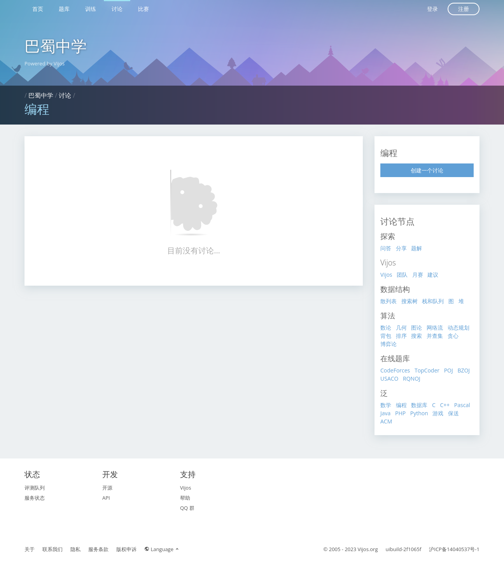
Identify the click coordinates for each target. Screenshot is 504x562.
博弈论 (388, 344)
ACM (386, 421)
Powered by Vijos (44, 63)
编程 (401, 405)
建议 (432, 274)
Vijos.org (368, 549)
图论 (416, 327)
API (106, 497)
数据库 (419, 405)
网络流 (435, 327)
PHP (400, 413)
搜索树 (409, 301)
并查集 (435, 335)
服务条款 (98, 549)
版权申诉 (126, 549)
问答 (385, 248)
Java (385, 413)
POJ (448, 370)
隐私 (75, 549)
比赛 (143, 8)
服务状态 (34, 497)
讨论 (117, 8)
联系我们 (52, 549)
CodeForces (395, 370)
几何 (401, 327)
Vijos (386, 274)
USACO (389, 378)
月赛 (417, 274)
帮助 (185, 497)
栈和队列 (433, 301)
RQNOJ (411, 378)
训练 (90, 8)
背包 (385, 335)
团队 (402, 274)
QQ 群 (187, 507)
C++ (445, 405)
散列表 (388, 301)
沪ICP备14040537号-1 (454, 549)
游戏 (437, 413)
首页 (37, 8)
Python (419, 413)
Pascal (462, 405)
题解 (416, 248)
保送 (453, 413)
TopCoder (427, 370)
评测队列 (34, 487)
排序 (401, 335)
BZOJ (463, 370)
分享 (401, 248)
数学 (385, 405)
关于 (29, 549)
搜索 (416, 335)
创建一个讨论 (427, 170)
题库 (64, 8)
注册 (463, 8)
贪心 (453, 335)
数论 (385, 327)
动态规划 (458, 327)
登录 (432, 8)
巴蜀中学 (55, 45)
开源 (107, 487)
